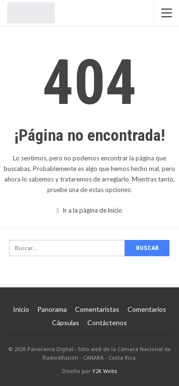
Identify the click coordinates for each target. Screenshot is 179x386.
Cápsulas (65, 322)
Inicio (21, 309)
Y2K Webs (104, 371)
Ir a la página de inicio (90, 210)
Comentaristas (97, 309)
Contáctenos (107, 322)
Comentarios (146, 309)
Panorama (52, 309)
